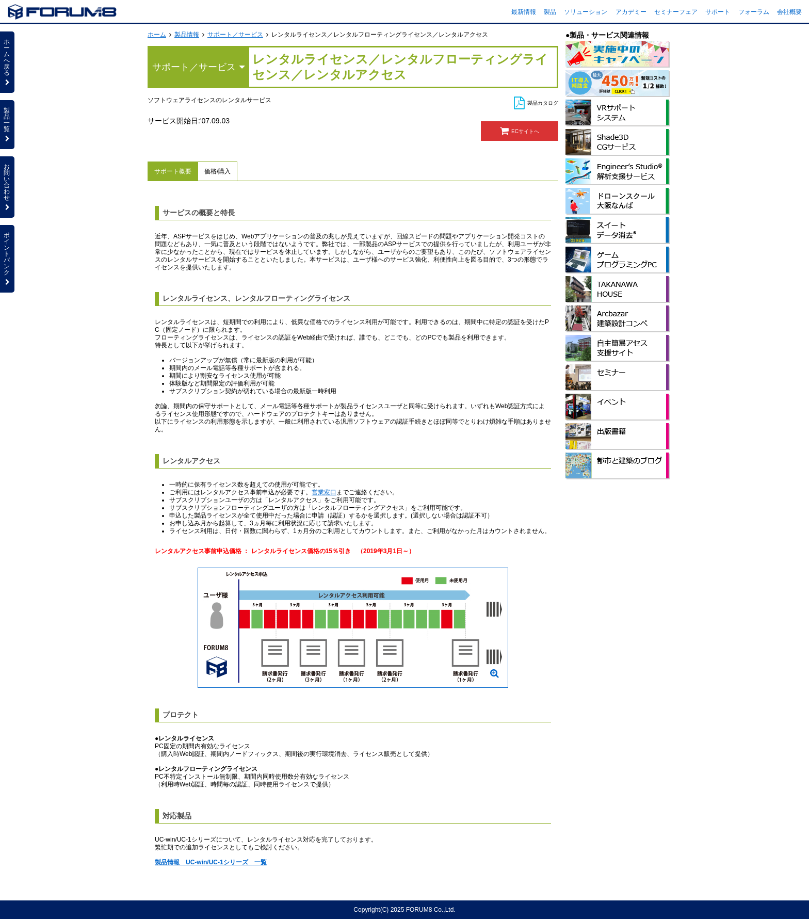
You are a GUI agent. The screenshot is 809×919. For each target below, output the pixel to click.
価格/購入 (217, 171)
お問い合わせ (7, 187)
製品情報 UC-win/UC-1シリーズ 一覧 (211, 862)
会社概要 (789, 12)
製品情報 (186, 34)
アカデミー (631, 12)
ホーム (157, 34)
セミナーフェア (676, 12)
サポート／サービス (235, 34)
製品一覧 (7, 124)
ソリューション (585, 12)
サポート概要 (172, 171)
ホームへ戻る (7, 62)
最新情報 (523, 12)
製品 (550, 12)
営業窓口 (324, 492)
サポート (717, 12)
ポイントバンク (7, 258)
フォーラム (753, 12)
